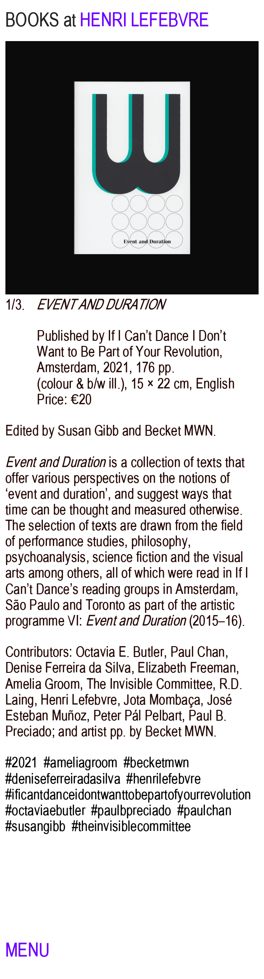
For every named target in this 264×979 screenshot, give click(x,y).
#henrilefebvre (163, 778)
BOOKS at (40, 20)
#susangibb (35, 825)
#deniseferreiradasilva (62, 778)
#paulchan (204, 810)
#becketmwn (156, 762)
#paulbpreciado (131, 810)
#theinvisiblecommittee (131, 825)
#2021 (21, 762)
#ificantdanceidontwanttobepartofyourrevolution (128, 794)
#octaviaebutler (45, 810)
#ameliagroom (81, 762)
